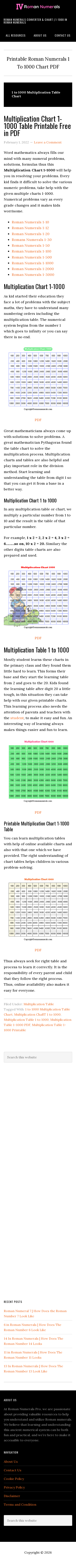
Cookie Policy (14, 1479)
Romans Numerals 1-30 (32, 239)
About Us (11, 1462)
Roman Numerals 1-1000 (32, 263)
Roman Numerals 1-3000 (33, 274)
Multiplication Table (39, 1004)
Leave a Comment (48, 142)
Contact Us (12, 1470)
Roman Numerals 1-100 (31, 251)
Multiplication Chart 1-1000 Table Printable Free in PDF (37, 125)
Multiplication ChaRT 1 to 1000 (37, 1014)
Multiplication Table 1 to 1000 (26, 1020)
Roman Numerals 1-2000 (33, 268)
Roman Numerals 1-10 (30, 222)
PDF (38, 420)
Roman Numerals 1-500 (32, 257)
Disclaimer (12, 1496)
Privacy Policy (14, 1487)
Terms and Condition (20, 1504)
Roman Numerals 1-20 (30, 234)
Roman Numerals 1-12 (30, 228)
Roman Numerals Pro (38, 6)
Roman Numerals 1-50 (31, 245)
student (17, 718)
